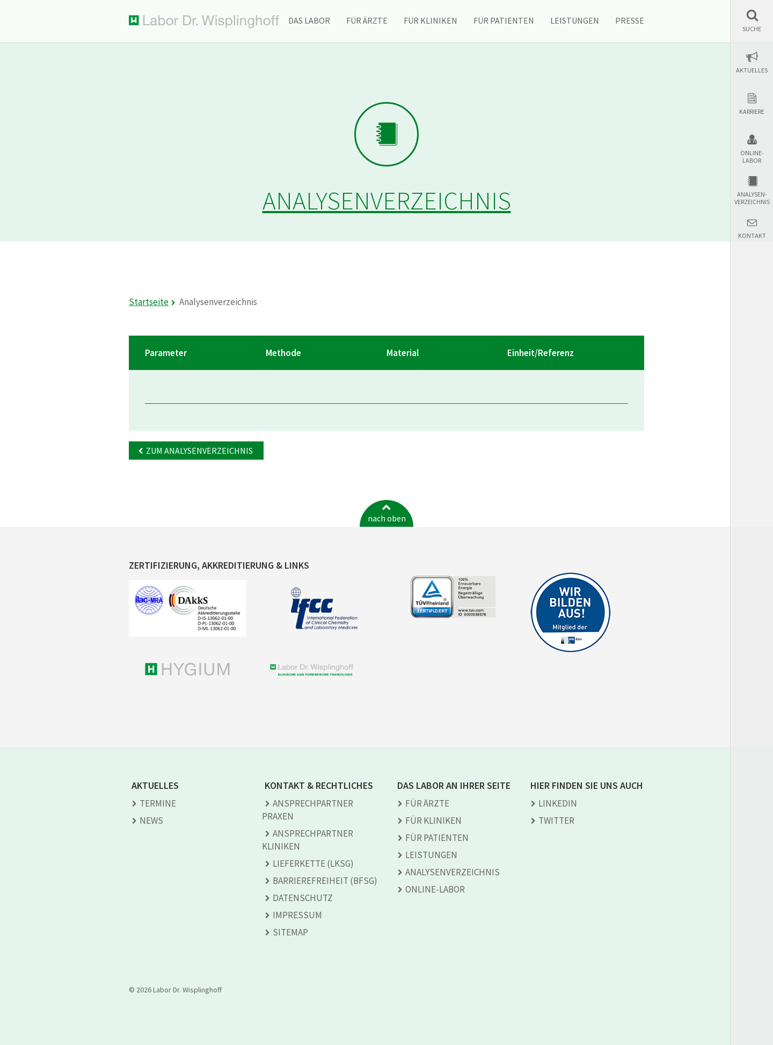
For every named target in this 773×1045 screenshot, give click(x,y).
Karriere (751, 111)
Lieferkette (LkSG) (313, 863)
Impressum (297, 915)
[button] (752, 20)
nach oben (387, 518)
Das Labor (309, 20)
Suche (751, 29)
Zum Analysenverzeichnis (199, 450)
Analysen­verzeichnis (452, 872)
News (151, 820)
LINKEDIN (557, 803)
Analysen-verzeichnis (752, 198)
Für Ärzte (367, 20)
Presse (629, 20)
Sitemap (290, 932)
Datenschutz (303, 898)
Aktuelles (752, 70)
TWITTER (556, 820)
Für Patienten (503, 20)
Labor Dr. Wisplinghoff (204, 21)
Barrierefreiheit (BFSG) (325, 881)
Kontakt (752, 236)
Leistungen (574, 20)
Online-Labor (752, 156)
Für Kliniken (430, 20)
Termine (158, 803)
